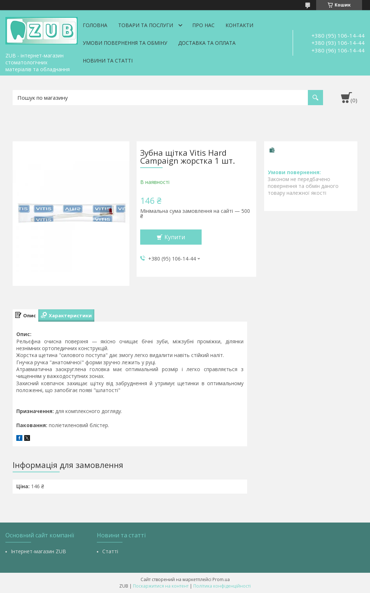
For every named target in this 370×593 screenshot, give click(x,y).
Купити (174, 237)
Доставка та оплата (207, 42)
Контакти (239, 25)
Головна (95, 25)
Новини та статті (108, 60)
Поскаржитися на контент (161, 586)
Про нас (203, 25)
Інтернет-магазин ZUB (38, 551)
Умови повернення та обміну (125, 42)
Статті (110, 551)
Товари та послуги (145, 25)
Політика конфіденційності (222, 586)
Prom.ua (221, 579)
